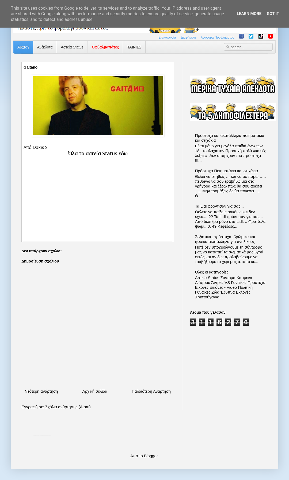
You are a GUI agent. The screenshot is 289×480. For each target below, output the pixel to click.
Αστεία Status (72, 47)
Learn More (249, 13)
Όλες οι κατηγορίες (212, 272)
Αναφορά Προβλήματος (217, 37)
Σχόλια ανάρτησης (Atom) (68, 406)
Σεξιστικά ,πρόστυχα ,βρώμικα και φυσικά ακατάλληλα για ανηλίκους (225, 239)
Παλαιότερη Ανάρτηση (151, 391)
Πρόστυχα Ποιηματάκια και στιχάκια (226, 170)
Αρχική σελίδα (94, 391)
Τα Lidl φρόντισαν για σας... (219, 206)
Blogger (151, 455)
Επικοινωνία (167, 37)
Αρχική (23, 47)
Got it (273, 13)
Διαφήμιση (188, 37)
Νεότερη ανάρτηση (41, 391)
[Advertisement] (98, 194)
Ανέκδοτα (45, 47)
